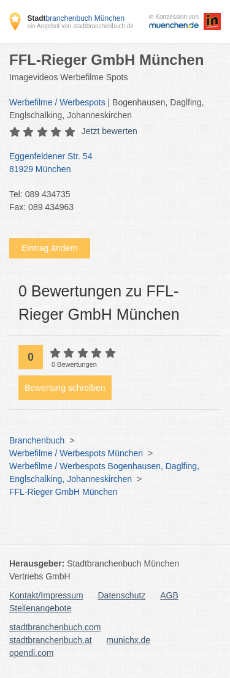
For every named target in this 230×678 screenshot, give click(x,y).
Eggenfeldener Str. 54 (109, 163)
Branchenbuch (36, 440)
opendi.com (31, 653)
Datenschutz (122, 595)
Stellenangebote (40, 608)
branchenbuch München (76, 18)
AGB (169, 595)
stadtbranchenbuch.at (50, 640)
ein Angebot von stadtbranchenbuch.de (80, 26)
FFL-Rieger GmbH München (63, 492)
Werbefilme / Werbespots (57, 102)
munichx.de (129, 640)
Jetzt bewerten (109, 131)
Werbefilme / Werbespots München (76, 453)
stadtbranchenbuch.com (55, 627)
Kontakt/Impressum (46, 595)
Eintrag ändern (49, 248)
